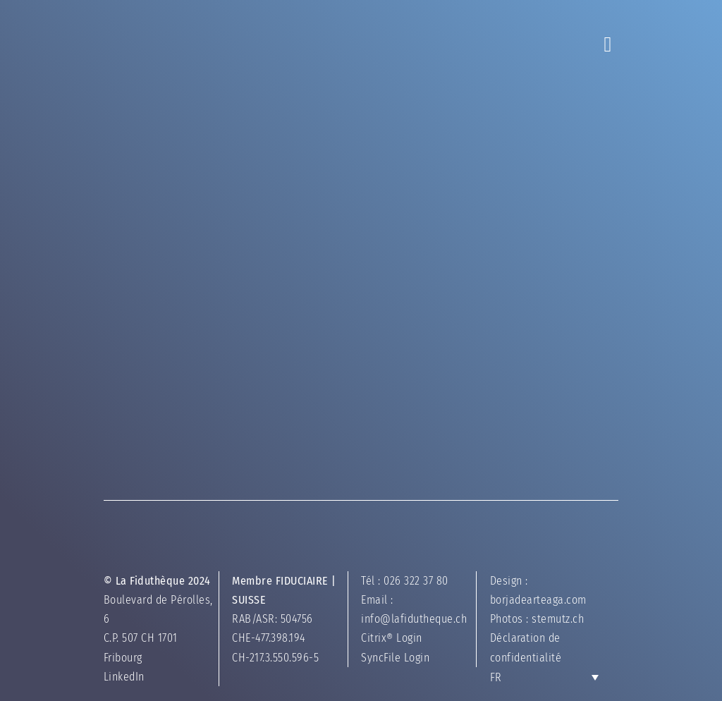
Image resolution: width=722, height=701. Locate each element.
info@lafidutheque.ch (414, 621)
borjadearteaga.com (532, 602)
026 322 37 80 (416, 583)
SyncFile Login (395, 660)
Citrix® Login (391, 641)
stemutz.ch (552, 621)
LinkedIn (136, 679)
